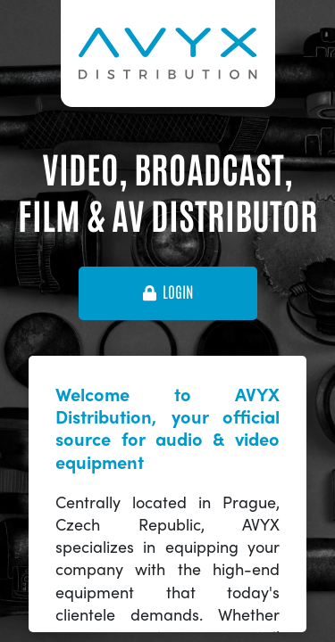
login (168, 292)
